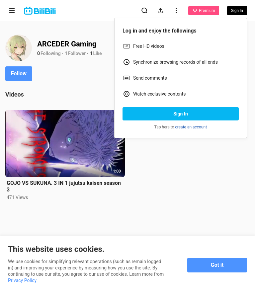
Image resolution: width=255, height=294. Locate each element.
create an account (191, 127)
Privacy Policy (22, 280)
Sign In (180, 113)
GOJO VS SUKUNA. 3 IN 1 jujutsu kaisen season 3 (64, 186)
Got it (217, 265)
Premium (203, 10)
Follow (19, 73)
